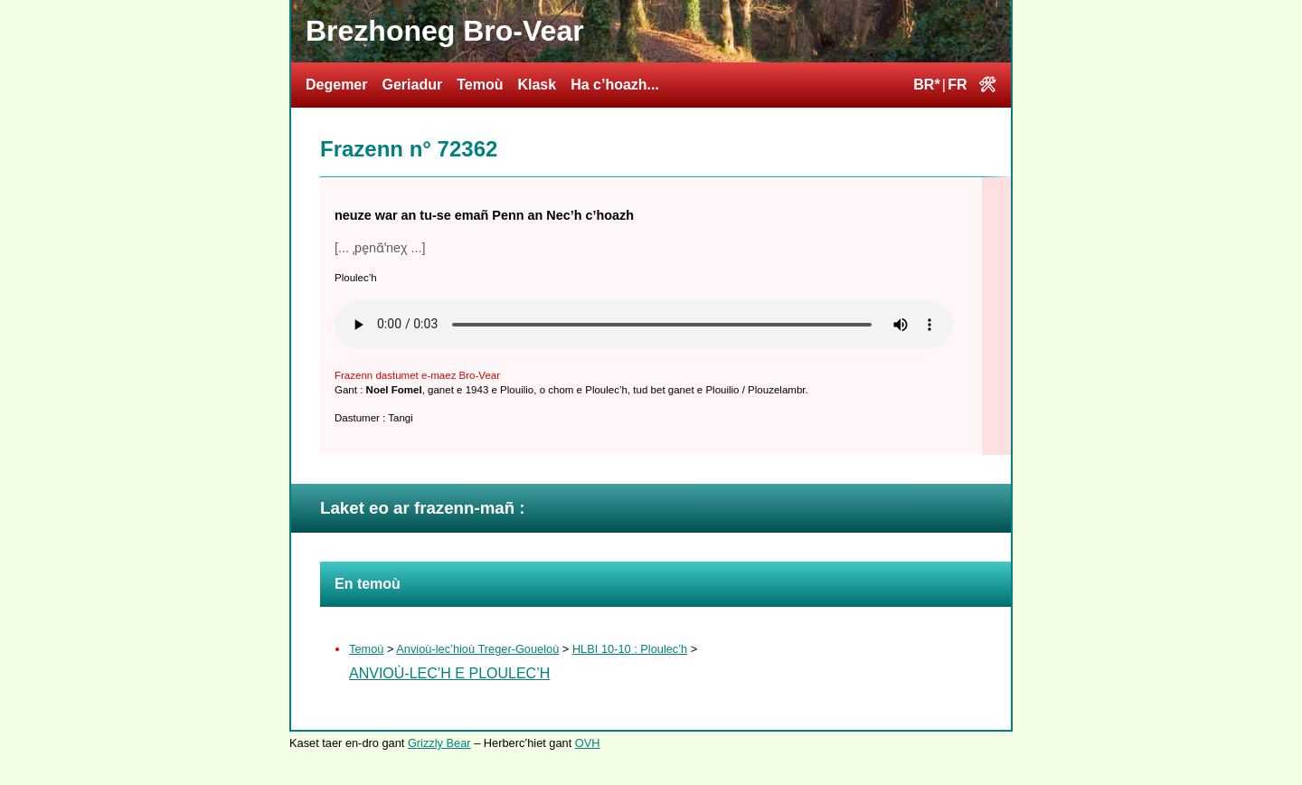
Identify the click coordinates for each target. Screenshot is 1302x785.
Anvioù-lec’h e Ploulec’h (449, 673)
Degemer (336, 84)
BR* (926, 84)
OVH (587, 743)
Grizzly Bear (439, 743)
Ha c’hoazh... (615, 84)
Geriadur (412, 84)
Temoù (480, 84)
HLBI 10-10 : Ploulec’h (629, 649)
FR (957, 84)
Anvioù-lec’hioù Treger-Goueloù (477, 649)
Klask (536, 84)
